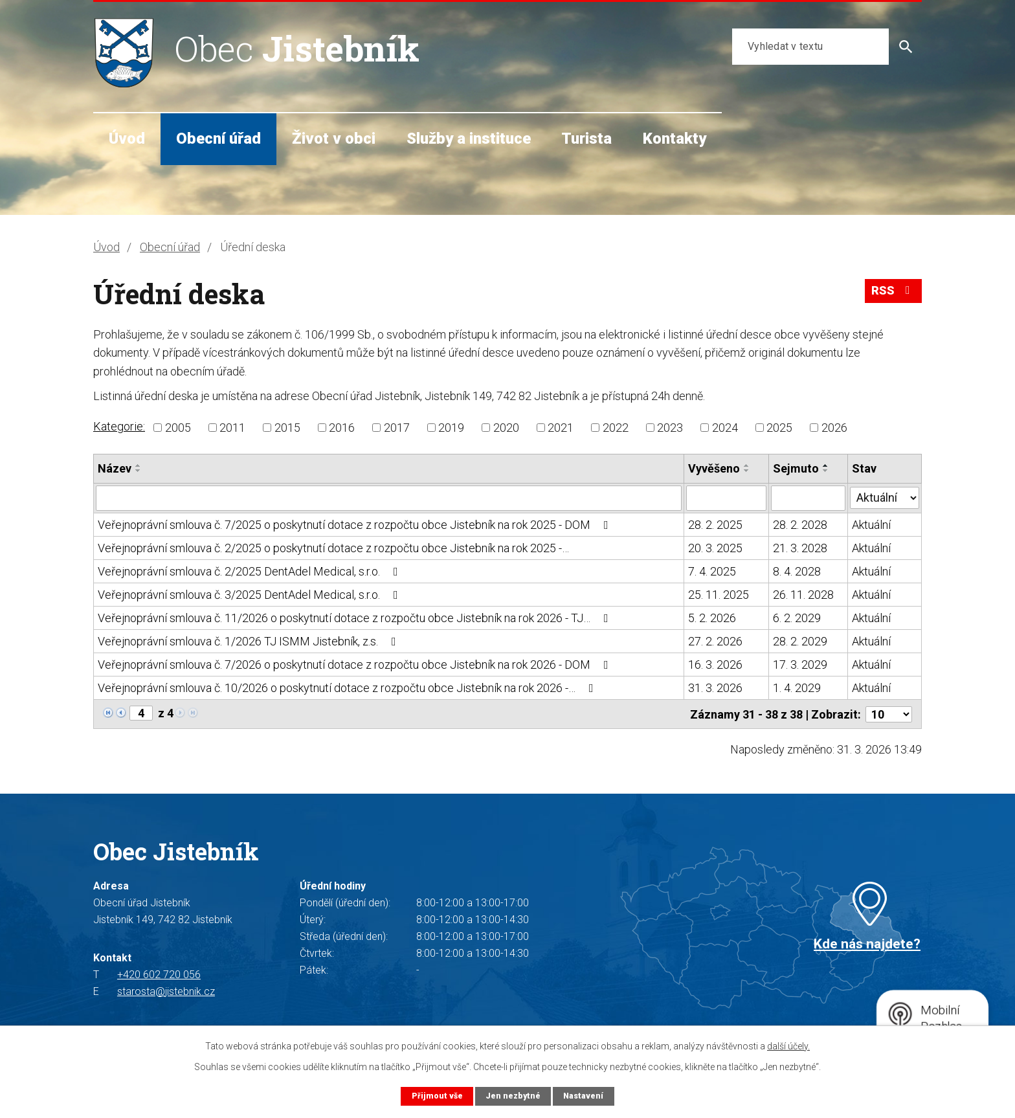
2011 (232, 427)
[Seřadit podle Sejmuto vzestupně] (827, 465)
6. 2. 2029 (797, 617)
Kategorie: (119, 426)
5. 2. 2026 (712, 617)
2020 (506, 427)
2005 (178, 427)
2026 (834, 427)
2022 (616, 427)
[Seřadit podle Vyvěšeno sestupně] (747, 470)
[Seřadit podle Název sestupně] (138, 470)
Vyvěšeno (714, 468)
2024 (725, 427)
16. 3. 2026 (715, 664)
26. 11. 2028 (804, 594)
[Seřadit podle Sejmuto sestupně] (827, 470)
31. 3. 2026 (715, 687)
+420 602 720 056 (159, 973)
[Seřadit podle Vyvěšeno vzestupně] (747, 465)
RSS (893, 292)
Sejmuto (797, 468)
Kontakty (674, 138)
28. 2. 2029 (801, 640)
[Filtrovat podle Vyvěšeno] (726, 498)
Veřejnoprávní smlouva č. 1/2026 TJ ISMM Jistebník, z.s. (249, 640)
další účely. (788, 1046)
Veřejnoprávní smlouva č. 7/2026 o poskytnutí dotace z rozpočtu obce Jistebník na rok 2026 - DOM (356, 664)
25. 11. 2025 (718, 594)
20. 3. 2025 (715, 547)
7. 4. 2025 (712, 570)
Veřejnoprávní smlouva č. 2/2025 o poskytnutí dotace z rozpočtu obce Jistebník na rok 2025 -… (333, 547)
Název (114, 468)
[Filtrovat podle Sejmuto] (809, 498)
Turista (586, 138)
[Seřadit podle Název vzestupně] (138, 465)
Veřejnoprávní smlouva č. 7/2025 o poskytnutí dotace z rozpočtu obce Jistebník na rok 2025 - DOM (356, 524)
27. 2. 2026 (715, 640)
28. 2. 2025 (715, 524)
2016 (342, 427)
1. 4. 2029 (797, 687)
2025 (779, 427)
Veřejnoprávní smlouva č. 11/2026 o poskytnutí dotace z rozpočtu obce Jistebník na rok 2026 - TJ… (356, 617)
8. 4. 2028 (797, 570)
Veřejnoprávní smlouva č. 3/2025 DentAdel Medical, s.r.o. (250, 594)
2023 (670, 427)
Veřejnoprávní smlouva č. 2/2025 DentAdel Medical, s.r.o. (250, 570)
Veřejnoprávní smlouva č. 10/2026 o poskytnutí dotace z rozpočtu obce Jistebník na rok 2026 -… (348, 687)
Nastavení (584, 1096)
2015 (287, 427)
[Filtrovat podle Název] (389, 498)
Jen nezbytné (512, 1096)
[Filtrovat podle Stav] (884, 497)
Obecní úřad (218, 138)
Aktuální (871, 524)
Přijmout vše (436, 1096)
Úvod (127, 138)
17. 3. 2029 (801, 664)
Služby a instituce (469, 138)
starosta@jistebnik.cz (166, 990)
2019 (451, 427)
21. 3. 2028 (801, 547)
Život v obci (333, 138)
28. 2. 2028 (801, 524)
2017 (397, 427)
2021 (561, 427)
